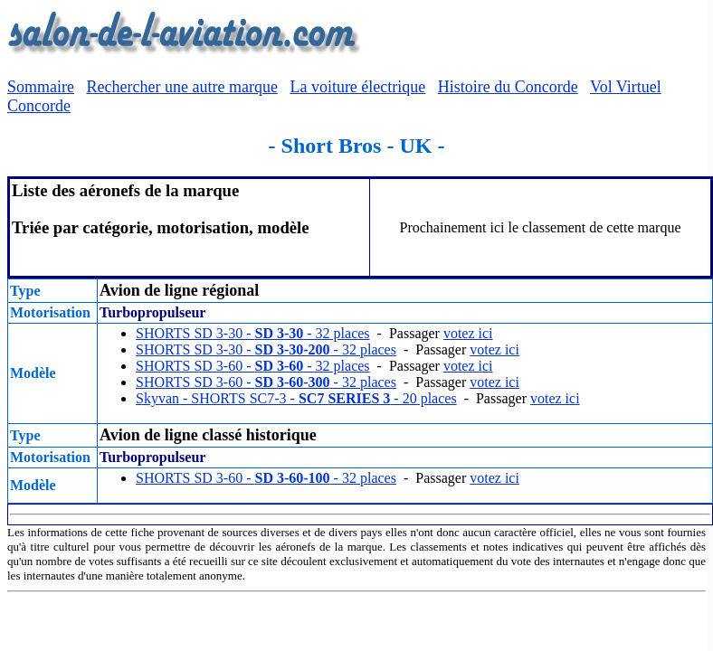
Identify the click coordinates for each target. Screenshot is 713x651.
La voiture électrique (357, 87)
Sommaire (40, 87)
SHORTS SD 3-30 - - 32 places (253, 333)
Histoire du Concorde (508, 87)
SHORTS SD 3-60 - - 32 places (253, 365)
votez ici (468, 333)
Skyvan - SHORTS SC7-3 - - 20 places (296, 398)
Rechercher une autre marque (182, 87)
